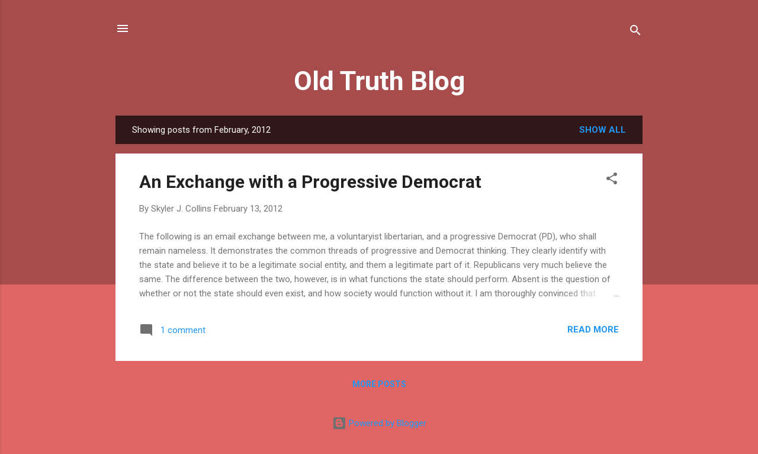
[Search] (635, 32)
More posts (379, 384)
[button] (612, 180)
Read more (593, 329)
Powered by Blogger (379, 423)
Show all (602, 129)
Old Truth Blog (379, 81)
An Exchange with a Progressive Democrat (310, 181)
